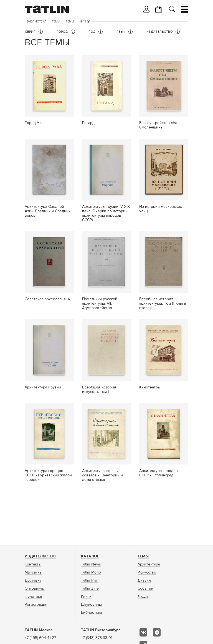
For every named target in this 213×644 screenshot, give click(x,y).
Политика (33, 596)
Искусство (147, 572)
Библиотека (36, 21)
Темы (56, 21)
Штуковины (91, 605)
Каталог (90, 556)
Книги (86, 596)
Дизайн (144, 580)
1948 (85, 21)
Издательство (40, 556)
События (145, 588)
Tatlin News (91, 564)
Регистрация (36, 605)
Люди (143, 596)
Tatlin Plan (89, 580)
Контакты (33, 564)
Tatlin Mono (91, 572)
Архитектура (149, 564)
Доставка (33, 580)
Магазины (33, 572)
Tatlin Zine (90, 588)
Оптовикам (35, 588)
